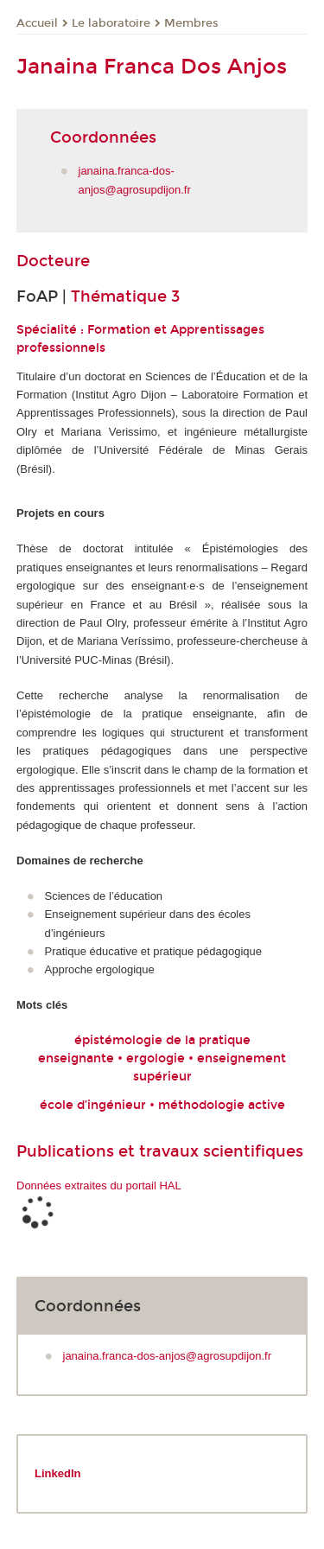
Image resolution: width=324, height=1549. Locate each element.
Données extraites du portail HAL (98, 1185)
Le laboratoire (111, 23)
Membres (191, 23)
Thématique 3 (125, 296)
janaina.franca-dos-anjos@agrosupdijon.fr (167, 1355)
